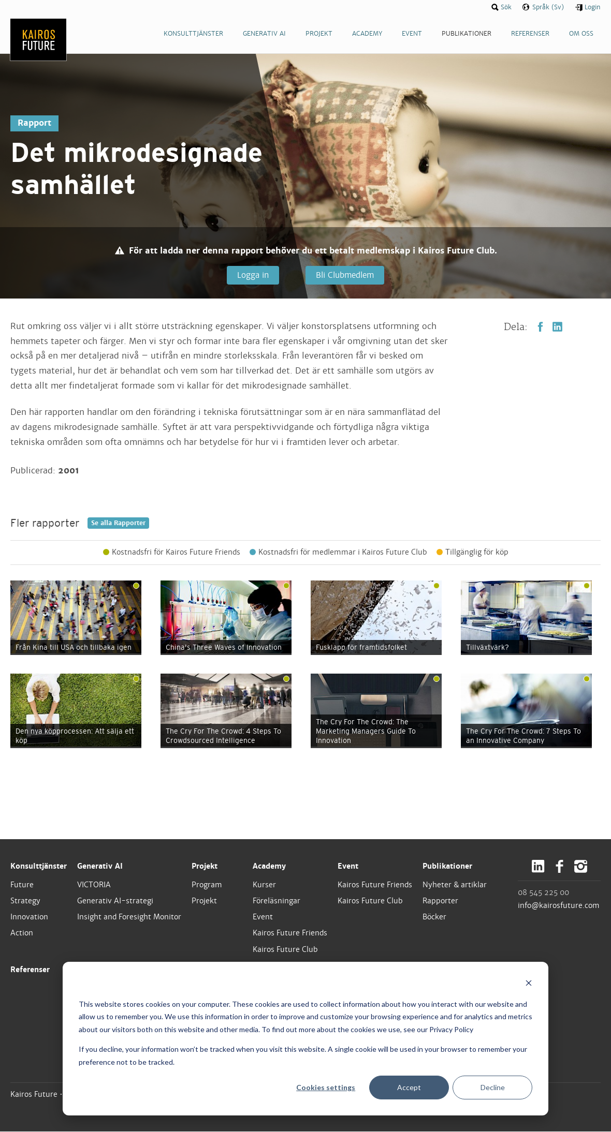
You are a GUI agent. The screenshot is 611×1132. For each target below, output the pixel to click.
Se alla (118, 523)
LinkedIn (557, 327)
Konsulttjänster (38, 866)
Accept (409, 1087)
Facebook (540, 327)
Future (22, 885)
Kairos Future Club (285, 949)
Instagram (580, 866)
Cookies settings (325, 1087)
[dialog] (305, 1038)
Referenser (30, 969)
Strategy (25, 901)
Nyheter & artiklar (455, 885)
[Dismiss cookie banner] (528, 984)
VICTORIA (94, 885)
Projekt (204, 866)
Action (21, 933)
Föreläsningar (276, 901)
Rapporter (440, 901)
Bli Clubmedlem (344, 275)
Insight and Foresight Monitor (129, 917)
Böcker (434, 917)
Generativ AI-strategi (115, 901)
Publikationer (447, 866)
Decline (493, 1087)
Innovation (29, 917)
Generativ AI (100, 866)
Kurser (264, 885)
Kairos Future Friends (290, 933)
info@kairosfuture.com (559, 906)
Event (263, 917)
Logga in (252, 275)
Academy (269, 866)
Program (207, 885)
